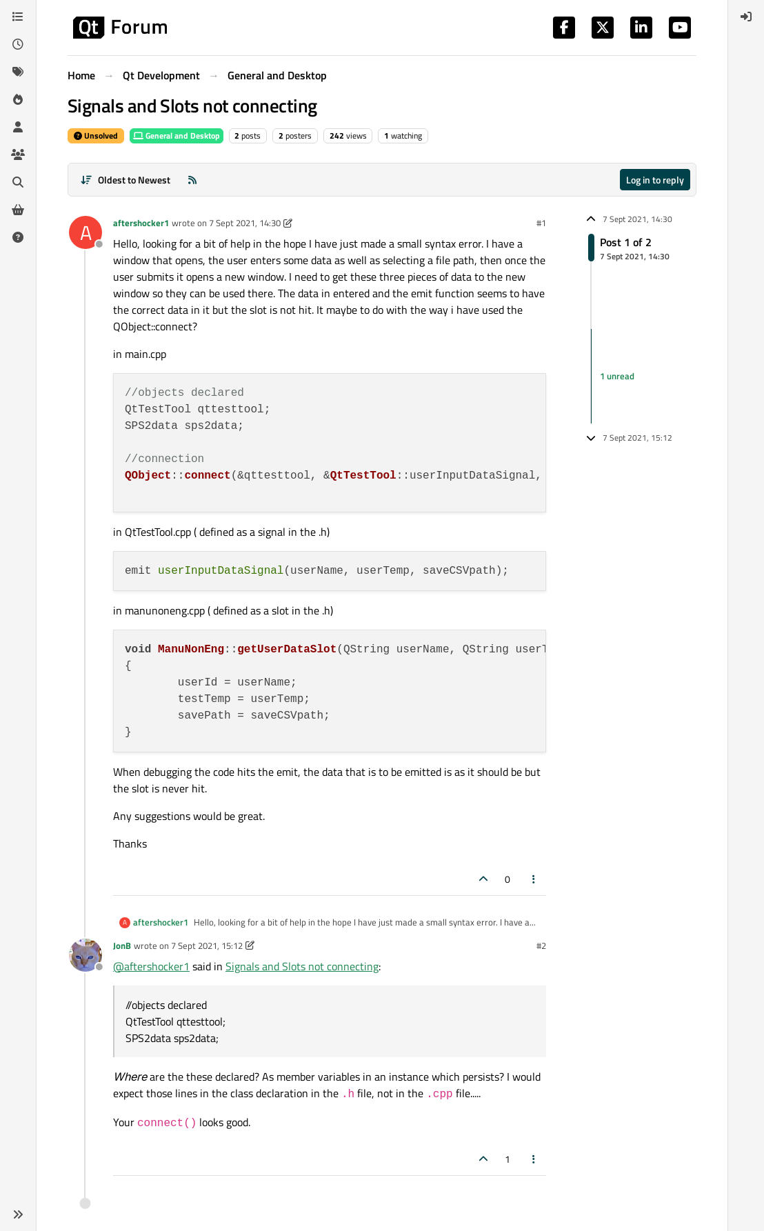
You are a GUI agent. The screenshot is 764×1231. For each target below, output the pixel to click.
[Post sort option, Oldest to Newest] (125, 179)
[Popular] (18, 99)
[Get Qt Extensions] (18, 210)
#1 (541, 223)
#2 (541, 945)
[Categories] (18, 17)
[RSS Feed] (192, 179)
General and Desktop (176, 135)
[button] (18, 1214)
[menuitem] (746, 17)
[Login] (746, 17)
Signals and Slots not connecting (302, 966)
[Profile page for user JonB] (85, 955)
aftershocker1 (141, 223)
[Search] (18, 182)
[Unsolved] (18, 237)
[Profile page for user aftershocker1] (85, 232)
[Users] (18, 127)
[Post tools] (534, 879)
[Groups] (18, 154)
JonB (122, 945)
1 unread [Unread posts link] (617, 376)
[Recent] (18, 44)
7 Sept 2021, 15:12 (207, 945)
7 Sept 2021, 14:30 (245, 223)
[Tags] (18, 72)
